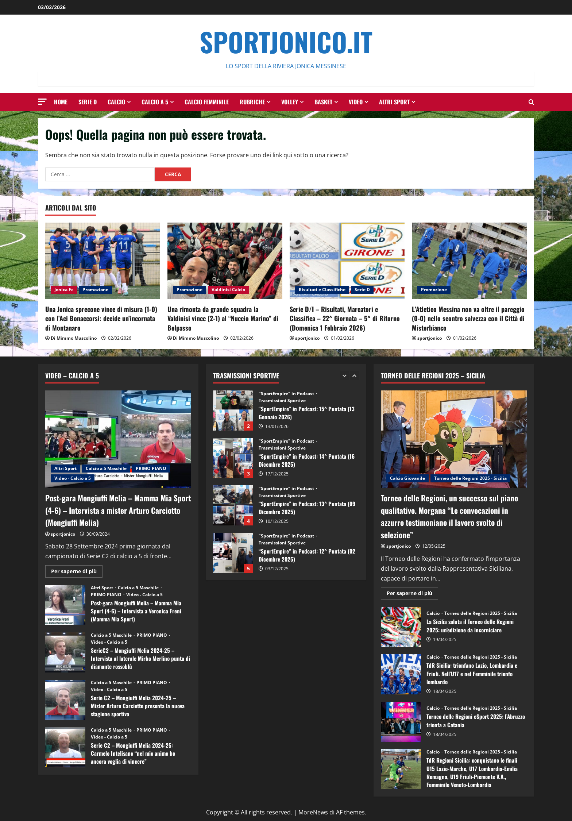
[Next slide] (354, 375)
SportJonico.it (286, 41)
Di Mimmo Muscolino (74, 338)
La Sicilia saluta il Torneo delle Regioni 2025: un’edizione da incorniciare (401, 627)
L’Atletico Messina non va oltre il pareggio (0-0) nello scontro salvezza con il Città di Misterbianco (468, 318)
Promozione (95, 289)
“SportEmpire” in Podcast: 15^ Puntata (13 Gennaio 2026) (233, 410)
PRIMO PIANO (151, 468)
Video (356, 101)
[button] (42, 102)
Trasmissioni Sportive (282, 400)
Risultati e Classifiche (322, 289)
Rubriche (252, 101)
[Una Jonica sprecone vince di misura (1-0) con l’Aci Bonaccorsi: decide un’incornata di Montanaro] (102, 261)
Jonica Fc (63, 289)
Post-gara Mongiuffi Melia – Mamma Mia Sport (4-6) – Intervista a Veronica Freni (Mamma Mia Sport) (65, 605)
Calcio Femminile (207, 101)
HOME (60, 101)
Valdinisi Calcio (228, 289)
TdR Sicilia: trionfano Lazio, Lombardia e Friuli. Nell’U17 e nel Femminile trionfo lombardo (401, 674)
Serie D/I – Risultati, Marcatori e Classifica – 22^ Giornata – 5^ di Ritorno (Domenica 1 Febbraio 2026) (345, 318)
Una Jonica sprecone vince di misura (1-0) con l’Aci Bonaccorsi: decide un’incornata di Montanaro (101, 318)
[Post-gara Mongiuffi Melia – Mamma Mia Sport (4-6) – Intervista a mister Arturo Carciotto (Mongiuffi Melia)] (118, 439)
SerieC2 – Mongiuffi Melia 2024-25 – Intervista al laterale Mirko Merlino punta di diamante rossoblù (65, 652)
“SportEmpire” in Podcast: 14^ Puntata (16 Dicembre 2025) (233, 458)
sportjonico (307, 338)
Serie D (87, 101)
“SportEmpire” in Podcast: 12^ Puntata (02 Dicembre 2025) (233, 553)
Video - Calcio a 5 (72, 478)
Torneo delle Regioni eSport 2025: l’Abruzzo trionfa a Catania (401, 722)
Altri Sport (394, 101)
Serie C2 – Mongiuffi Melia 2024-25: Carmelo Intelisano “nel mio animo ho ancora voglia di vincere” (65, 747)
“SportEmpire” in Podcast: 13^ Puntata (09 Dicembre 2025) (233, 505)
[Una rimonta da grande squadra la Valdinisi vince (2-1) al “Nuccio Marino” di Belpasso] (224, 261)
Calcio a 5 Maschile (106, 468)
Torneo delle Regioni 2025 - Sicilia (470, 478)
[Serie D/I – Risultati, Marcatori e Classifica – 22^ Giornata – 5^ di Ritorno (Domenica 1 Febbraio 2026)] (347, 261)
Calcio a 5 (155, 101)
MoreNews (313, 812)
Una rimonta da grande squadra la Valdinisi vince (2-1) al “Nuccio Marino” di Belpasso (222, 318)
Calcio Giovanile (407, 478)
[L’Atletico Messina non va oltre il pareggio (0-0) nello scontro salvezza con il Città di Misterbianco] (469, 261)
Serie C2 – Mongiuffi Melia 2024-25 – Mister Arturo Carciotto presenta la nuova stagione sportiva (65, 700)
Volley (289, 101)
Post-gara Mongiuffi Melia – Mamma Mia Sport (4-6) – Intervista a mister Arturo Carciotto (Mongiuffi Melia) (116, 509)
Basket (323, 101)
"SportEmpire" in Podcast (287, 394)
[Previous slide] (344, 375)
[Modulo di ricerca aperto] (531, 102)
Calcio (116, 101)
